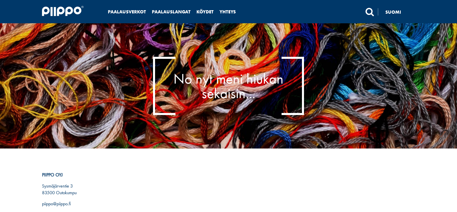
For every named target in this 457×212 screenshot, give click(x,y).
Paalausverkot (127, 12)
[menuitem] (396, 11)
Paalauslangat (171, 12)
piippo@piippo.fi (56, 204)
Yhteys (227, 12)
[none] (396, 11)
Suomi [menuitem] (393, 12)
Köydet (205, 12)
